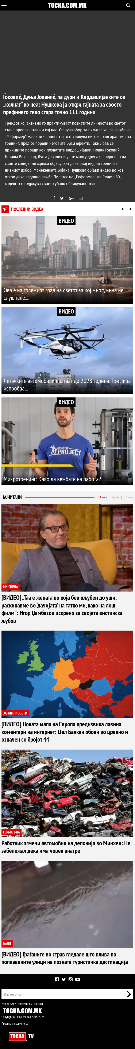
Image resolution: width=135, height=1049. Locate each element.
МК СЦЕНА (10, 586)
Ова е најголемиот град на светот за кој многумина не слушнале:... (63, 294)
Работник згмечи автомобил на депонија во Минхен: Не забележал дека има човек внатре (65, 846)
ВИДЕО (66, 221)
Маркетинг (24, 1002)
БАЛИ (7, 942)
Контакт (38, 1002)
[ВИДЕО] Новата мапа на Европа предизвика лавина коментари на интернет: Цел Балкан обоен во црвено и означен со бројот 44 (64, 731)
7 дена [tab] (115, 497)
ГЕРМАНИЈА (11, 831)
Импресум (7, 1002)
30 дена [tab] (128, 497)
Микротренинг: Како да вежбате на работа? (52, 479)
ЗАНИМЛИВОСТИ (15, 713)
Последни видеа (27, 209)
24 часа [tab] (102, 497)
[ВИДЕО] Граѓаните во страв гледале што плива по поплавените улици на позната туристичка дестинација (64, 957)
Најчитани (11, 497)
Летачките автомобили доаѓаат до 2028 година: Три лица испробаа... (67, 384)
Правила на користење (14, 1022)
